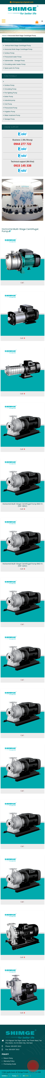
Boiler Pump (8, 96)
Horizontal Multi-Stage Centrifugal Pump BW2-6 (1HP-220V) (22, 565)
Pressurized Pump (10, 108)
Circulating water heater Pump (14, 64)
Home (4, 35)
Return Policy (8, 1058)
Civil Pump (7, 104)
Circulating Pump (9, 89)
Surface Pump (8, 53)
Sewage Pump (9, 119)
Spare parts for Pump (11, 68)
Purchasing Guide (10, 1064)
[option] (22, 200)
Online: (5, 1076)
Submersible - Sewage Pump (14, 60)
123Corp (5, 1074)
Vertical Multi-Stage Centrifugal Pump (17, 45)
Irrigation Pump (9, 111)
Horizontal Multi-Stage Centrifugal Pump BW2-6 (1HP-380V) (22, 505)
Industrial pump (9, 100)
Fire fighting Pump (10, 93)
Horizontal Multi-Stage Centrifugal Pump (17, 49)
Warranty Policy (9, 1061)
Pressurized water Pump (12, 57)
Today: (15, 1076)
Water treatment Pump (11, 115)
